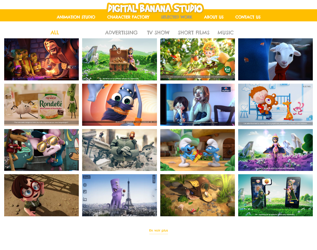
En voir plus (158, 230)
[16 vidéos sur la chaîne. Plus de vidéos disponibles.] (158, 127)
